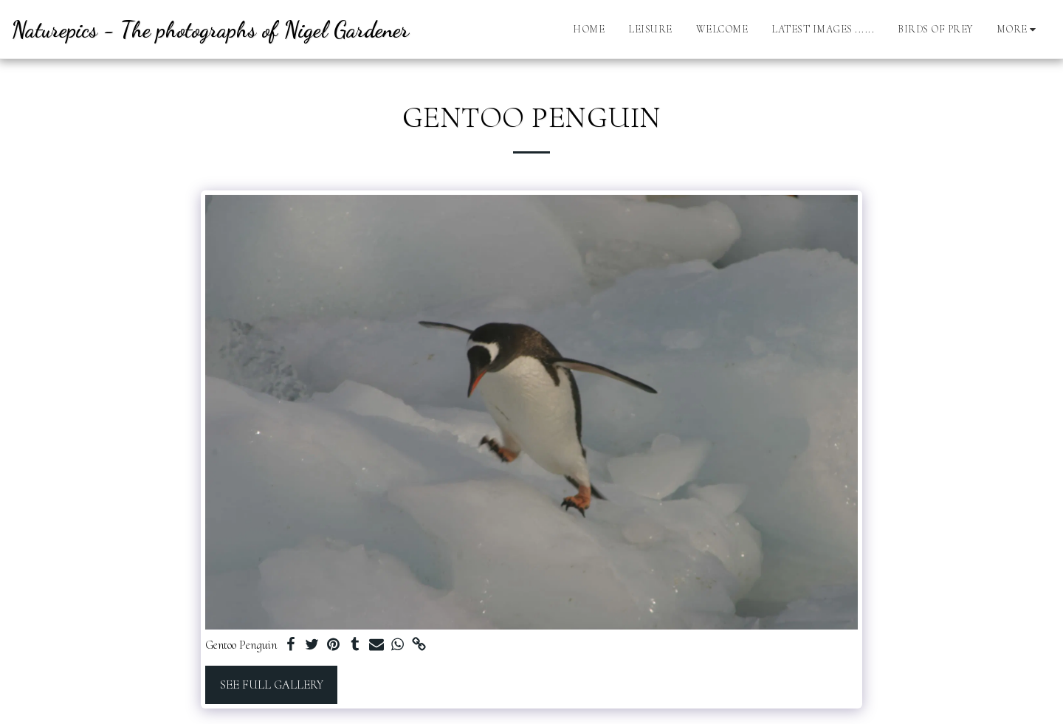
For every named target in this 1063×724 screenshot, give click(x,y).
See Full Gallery (271, 685)
